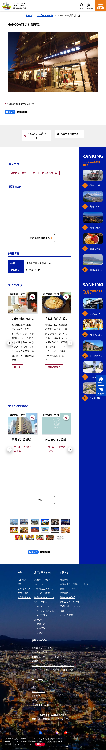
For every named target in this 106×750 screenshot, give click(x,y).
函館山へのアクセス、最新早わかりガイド (96, 206)
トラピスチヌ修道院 (96, 355)
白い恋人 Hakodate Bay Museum (96, 313)
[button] (9, 343)
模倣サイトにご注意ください (53, 714)
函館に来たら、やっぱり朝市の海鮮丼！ (96, 248)
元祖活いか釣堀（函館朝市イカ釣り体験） (96, 334)
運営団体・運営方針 (41, 719)
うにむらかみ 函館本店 (59, 318)
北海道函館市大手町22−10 (20, 103)
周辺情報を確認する (41, 238)
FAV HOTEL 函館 (55, 439)
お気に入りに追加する (35, 135)
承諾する (40, 744)
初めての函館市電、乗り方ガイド (96, 185)
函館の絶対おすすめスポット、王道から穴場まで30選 (96, 227)
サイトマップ (61, 719)
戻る (34, 500)
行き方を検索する (67, 134)
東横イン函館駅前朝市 (25, 439)
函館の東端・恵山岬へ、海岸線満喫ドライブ (96, 269)
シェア (10, 112)
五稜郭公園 (94, 398)
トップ (29, 15)
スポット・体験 (45, 15)
